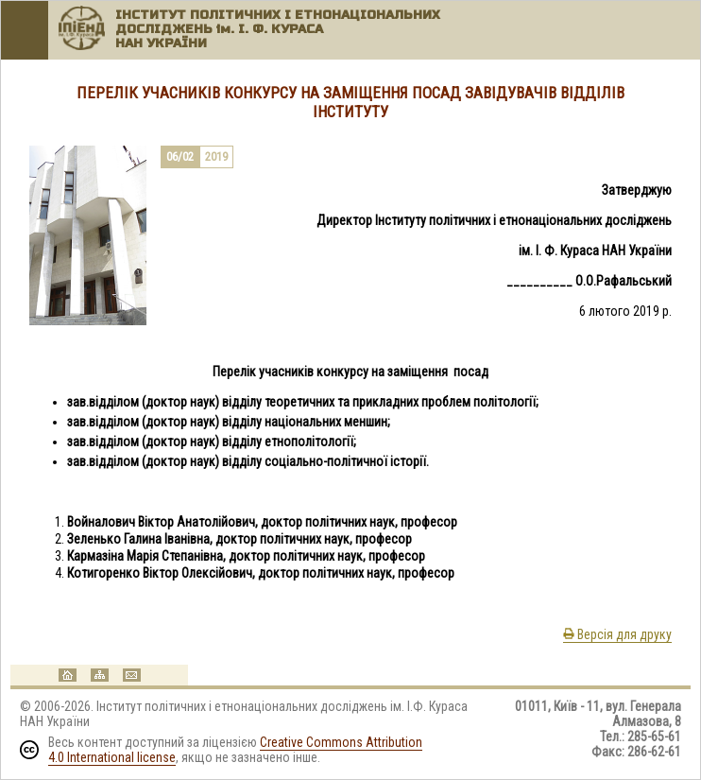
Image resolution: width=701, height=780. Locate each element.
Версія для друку (617, 634)
